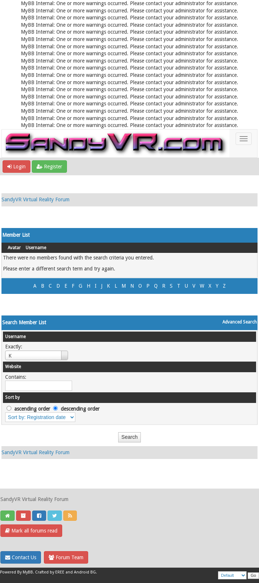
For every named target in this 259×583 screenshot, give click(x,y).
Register (49, 166)
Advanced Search (239, 322)
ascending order (32, 409)
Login (16, 166)
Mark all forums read (31, 531)
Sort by (12, 397)
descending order (80, 409)
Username (36, 247)
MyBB (28, 572)
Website (13, 366)
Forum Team (66, 557)
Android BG (85, 572)
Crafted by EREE (49, 572)
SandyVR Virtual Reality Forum (35, 199)
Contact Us (20, 557)
